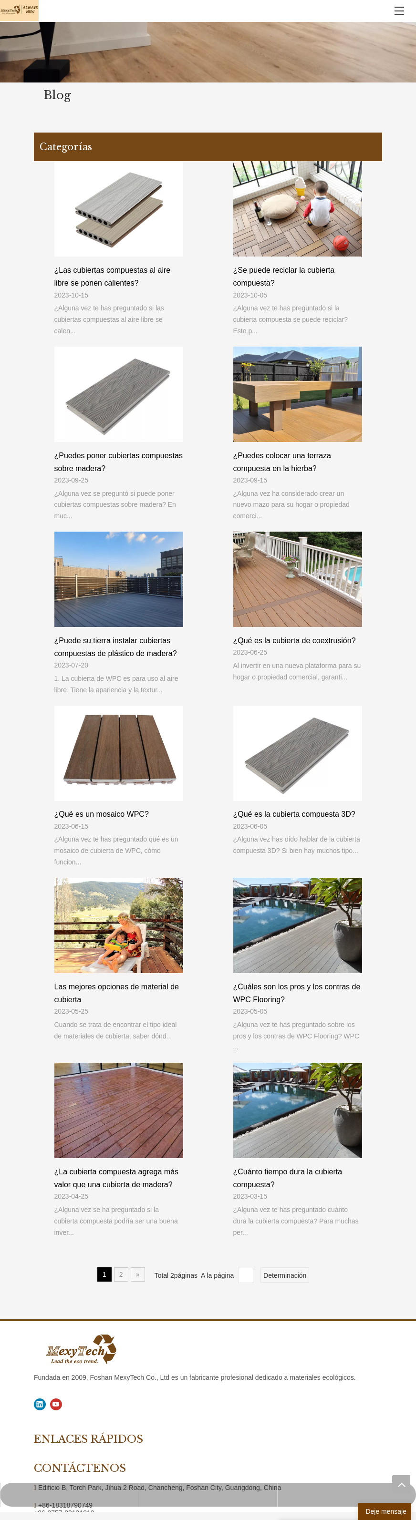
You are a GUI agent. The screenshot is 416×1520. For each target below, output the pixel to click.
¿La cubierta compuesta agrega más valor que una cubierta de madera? (116, 1178)
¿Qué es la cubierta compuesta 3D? (294, 814)
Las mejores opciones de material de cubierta (116, 993)
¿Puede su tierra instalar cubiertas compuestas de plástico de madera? (115, 647)
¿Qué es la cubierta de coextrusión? (294, 641)
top (401, 1484)
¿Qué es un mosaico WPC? (101, 814)
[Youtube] (56, 1404)
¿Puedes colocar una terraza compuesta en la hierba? (282, 462)
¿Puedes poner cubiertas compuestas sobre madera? (118, 462)
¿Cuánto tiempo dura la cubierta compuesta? (288, 1178)
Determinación (284, 1275)
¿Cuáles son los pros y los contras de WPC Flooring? (297, 993)
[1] (208, 52)
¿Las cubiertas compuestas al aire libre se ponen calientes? (112, 276)
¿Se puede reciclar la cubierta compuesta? (284, 276)
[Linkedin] (40, 1404)
